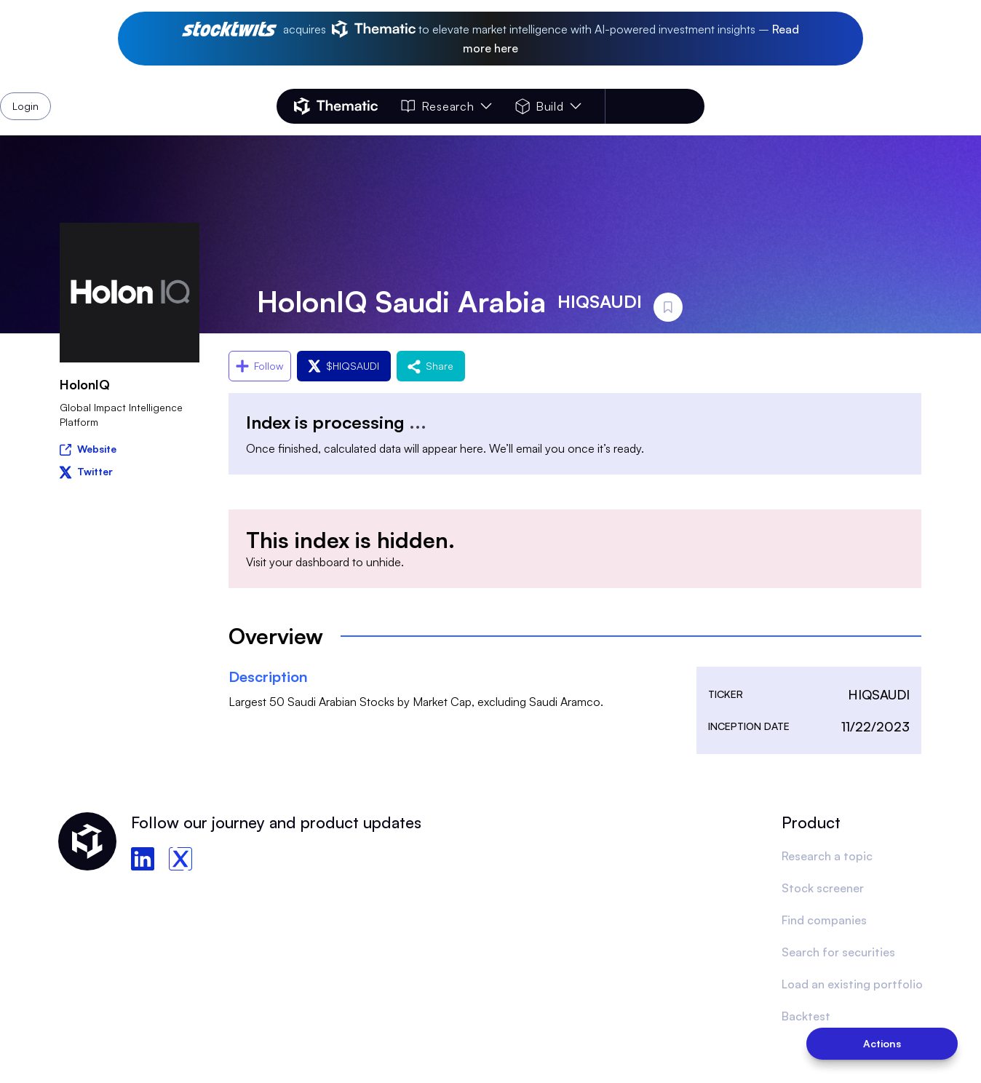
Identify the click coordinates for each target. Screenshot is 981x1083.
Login (666, 106)
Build (548, 106)
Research (446, 106)
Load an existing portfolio (852, 984)
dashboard (322, 562)
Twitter (86, 471)
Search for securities (838, 952)
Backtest (806, 1016)
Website (88, 448)
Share (430, 366)
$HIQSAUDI (344, 366)
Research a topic (827, 856)
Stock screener (823, 888)
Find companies (824, 920)
